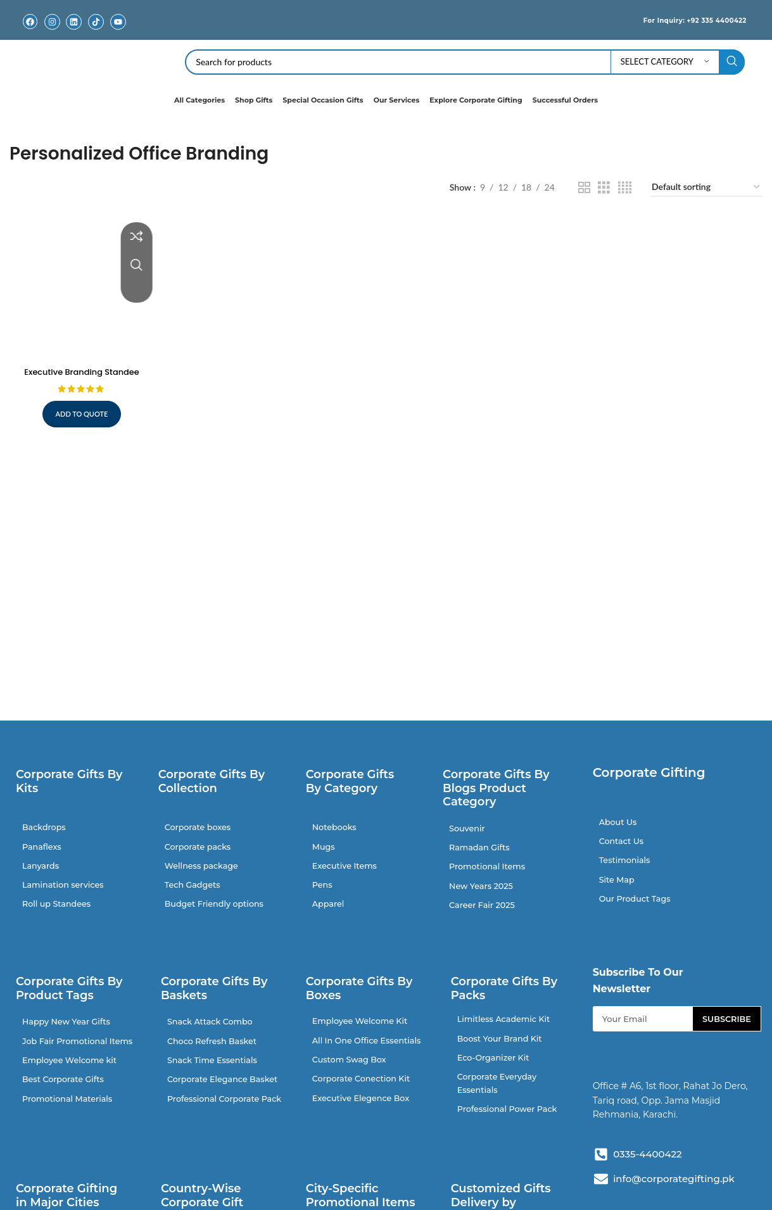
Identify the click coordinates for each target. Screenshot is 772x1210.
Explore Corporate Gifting (475, 100)
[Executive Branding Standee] (79, 286)
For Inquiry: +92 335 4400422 (680, 20)
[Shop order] (706, 188)
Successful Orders (565, 100)
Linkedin (74, 31)
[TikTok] (96, 22)
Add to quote (79, 410)
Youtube (118, 31)
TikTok (96, 31)
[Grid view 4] (624, 188)
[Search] (465, 62)
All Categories (199, 100)
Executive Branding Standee (79, 368)
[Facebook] (30, 22)
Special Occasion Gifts (322, 100)
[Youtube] (118, 22)
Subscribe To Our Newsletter (638, 992)
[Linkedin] (74, 22)
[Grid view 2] (584, 188)
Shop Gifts (253, 100)
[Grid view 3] (604, 188)
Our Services (397, 100)
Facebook (29, 31)
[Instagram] (52, 22)
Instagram (52, 31)
